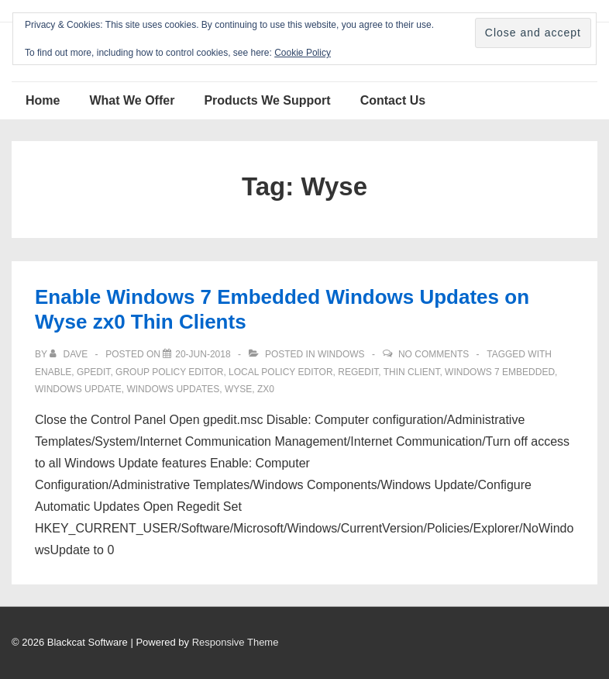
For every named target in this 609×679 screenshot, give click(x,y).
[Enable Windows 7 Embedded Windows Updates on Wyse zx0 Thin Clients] (202, 354)
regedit (358, 372)
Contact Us (392, 100)
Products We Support (267, 100)
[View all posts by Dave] (70, 354)
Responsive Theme (235, 642)
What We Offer (131, 100)
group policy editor (169, 372)
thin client (412, 372)
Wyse (238, 389)
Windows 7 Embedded (500, 372)
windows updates (172, 389)
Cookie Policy (302, 52)
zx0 (265, 389)
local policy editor (281, 372)
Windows (341, 354)
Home (43, 100)
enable (53, 372)
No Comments (433, 354)
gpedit (93, 372)
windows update (78, 389)
